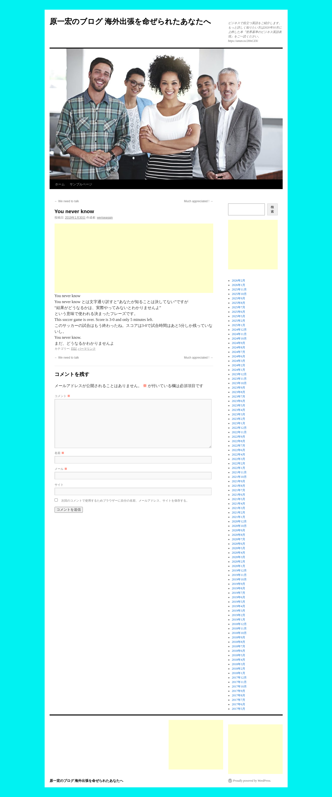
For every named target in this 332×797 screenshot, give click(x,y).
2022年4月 (238, 454)
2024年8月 (238, 347)
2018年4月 (238, 659)
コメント (62, 396)
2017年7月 (238, 700)
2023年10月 (239, 383)
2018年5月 (238, 655)
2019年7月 (238, 593)
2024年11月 (239, 334)
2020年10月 (239, 526)
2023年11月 (239, 378)
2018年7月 (238, 646)
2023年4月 (238, 410)
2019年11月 (239, 575)
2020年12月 (239, 521)
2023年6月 (238, 401)
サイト (59, 484)
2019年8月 (238, 588)
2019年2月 (238, 615)
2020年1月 (238, 566)
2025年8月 (238, 303)
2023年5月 (238, 405)
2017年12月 (239, 677)
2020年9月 (238, 530)
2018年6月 (238, 651)
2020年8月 (238, 535)
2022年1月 (238, 468)
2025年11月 (239, 289)
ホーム (60, 184)
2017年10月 (239, 686)
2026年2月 (238, 280)
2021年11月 (239, 472)
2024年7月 (238, 352)
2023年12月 (239, 374)
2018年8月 (238, 642)
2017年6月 (238, 704)
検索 (272, 209)
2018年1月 (238, 673)
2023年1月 (238, 423)
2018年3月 (238, 664)
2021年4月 (238, 503)
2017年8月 (238, 695)
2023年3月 (238, 414)
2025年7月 (238, 307)
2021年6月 (238, 494)
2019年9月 (238, 584)
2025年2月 (238, 320)
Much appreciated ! (198, 201)
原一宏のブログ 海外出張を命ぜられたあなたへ (130, 21)
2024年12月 (239, 329)
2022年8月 (238, 441)
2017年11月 (239, 682)
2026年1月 (238, 285)
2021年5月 (238, 499)
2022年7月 (238, 445)
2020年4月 (238, 552)
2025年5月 (238, 316)
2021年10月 (239, 477)
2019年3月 (238, 610)
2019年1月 (238, 619)
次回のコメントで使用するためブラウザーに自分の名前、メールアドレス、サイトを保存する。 (125, 500)
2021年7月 (238, 490)
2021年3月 (238, 508)
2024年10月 (239, 338)
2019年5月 (238, 601)
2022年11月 (239, 432)
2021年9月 (238, 481)
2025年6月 (238, 311)
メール (61, 469)
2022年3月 (238, 459)
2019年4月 (238, 606)
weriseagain (105, 217)
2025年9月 (238, 298)
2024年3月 (238, 361)
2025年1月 (238, 325)
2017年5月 (238, 709)
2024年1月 (238, 369)
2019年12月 (239, 570)
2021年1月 (238, 517)
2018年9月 (238, 637)
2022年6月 (238, 450)
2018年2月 (238, 668)
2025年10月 (239, 294)
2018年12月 (239, 624)
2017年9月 (238, 691)
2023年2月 (238, 419)
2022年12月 (239, 427)
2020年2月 (238, 561)
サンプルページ (81, 184)
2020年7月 (238, 539)
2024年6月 (238, 356)
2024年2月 (238, 365)
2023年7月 (238, 396)
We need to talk (67, 201)
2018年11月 (239, 628)
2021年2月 (238, 512)
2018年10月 (239, 633)
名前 (59, 453)
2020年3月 (238, 557)
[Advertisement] (134, 258)
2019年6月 (238, 597)
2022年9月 (238, 436)
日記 (74, 348)
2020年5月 (238, 548)
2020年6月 (238, 543)
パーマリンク (87, 348)
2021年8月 (238, 485)
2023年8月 (238, 392)
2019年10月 (239, 579)
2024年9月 (238, 343)
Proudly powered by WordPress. (252, 780)
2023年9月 (238, 387)
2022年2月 (238, 463)
